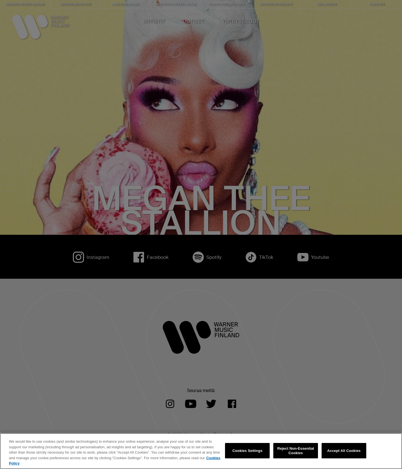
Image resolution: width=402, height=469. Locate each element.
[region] (201, 451)
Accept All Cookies (344, 451)
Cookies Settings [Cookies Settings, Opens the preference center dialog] (248, 451)
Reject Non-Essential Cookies (295, 450)
